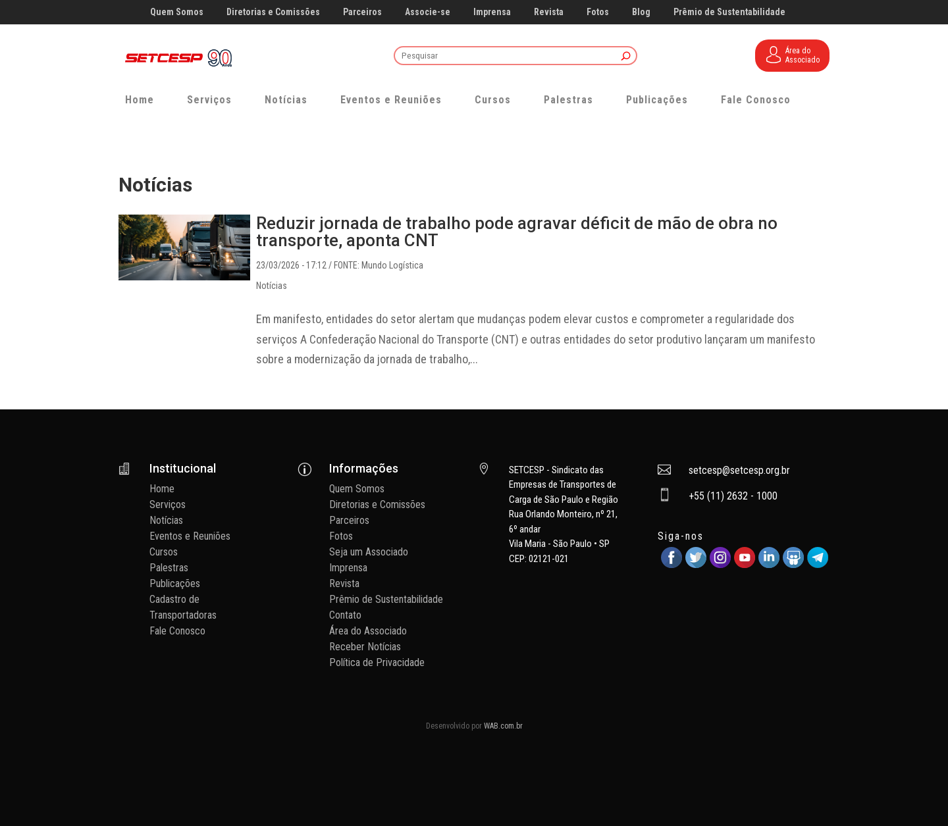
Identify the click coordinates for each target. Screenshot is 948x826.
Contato (345, 615)
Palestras (568, 99)
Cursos (493, 99)
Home (139, 99)
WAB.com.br (503, 726)
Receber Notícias (365, 646)
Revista (549, 12)
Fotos (598, 12)
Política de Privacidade (377, 662)
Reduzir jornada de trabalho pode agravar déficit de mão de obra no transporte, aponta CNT (516, 231)
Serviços (209, 99)
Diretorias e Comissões (273, 12)
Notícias (286, 99)
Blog (641, 12)
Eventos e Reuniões (391, 99)
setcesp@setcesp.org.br (739, 470)
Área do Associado (368, 631)
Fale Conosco (756, 99)
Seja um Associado (368, 552)
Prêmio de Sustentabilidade (729, 12)
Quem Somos (176, 12)
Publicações (657, 99)
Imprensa (492, 12)
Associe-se (427, 12)
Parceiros (362, 12)
